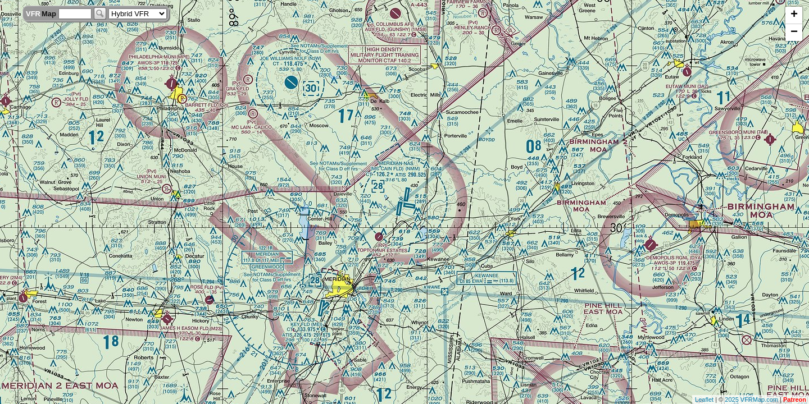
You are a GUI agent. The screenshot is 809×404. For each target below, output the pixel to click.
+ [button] (794, 15)
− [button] (794, 32)
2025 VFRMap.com (751, 399)
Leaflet (704, 399)
